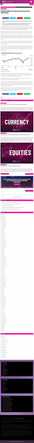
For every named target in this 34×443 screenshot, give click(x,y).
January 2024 (3, 258)
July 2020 (3, 327)
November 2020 (4, 320)
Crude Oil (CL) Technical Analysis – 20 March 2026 (9, 202)
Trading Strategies (5, 369)
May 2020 (3, 330)
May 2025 (3, 232)
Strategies (3, 349)
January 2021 (3, 317)
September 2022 (4, 284)
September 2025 (4, 226)
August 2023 (3, 266)
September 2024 (4, 245)
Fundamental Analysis (3, 103)
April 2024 (3, 253)
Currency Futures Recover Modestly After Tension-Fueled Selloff (11, 204)
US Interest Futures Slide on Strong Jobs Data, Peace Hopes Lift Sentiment (12, 207)
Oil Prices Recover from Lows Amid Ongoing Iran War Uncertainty (11, 209)
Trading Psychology (4, 352)
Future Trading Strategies (12, 97)
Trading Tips (4, 371)
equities (6, 73)
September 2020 (4, 323)
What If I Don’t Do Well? (6, 407)
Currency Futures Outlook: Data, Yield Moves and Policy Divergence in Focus (15, 134)
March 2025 (3, 235)
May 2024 (3, 252)
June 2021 (3, 309)
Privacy (17, 418)
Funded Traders (4, 342)
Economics (3, 339)
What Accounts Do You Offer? (7, 400)
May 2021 (3, 310)
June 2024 (3, 250)
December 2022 (4, 279)
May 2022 (3, 291)
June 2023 (3, 270)
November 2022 (4, 281)
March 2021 (3, 314)
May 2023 (3, 271)
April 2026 (3, 214)
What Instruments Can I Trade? (7, 405)
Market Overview (4, 347)
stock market (6, 98)
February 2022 (4, 296)
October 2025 (4, 224)
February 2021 (4, 315)
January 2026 (3, 219)
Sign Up (4, 391)
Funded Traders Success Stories (7, 410)
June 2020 (3, 328)
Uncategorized (4, 355)
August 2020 (3, 325)
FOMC (32, 83)
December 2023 (4, 260)
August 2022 (3, 286)
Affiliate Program (5, 388)
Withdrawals (3, 357)
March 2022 (3, 294)
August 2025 (3, 227)
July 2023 (3, 268)
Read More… (31, 109)
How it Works (4, 383)
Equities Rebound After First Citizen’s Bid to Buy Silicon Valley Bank (13, 104)
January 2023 (3, 278)
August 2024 (3, 247)
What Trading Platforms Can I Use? (8, 404)
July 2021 (3, 307)
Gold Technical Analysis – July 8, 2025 (5, 173)
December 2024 (4, 240)
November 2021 (4, 301)
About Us (4, 382)
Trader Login (4, 390)
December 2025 (4, 221)
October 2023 (4, 263)
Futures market (26, 97)
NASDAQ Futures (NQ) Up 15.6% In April (7, 205)
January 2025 (3, 239)
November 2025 (4, 222)
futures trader (30, 97)
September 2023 (4, 265)
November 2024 (4, 242)
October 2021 (4, 302)
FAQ (3, 385)
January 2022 (3, 297)
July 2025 (3, 229)
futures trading (3, 98)
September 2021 (4, 304)
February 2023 (4, 276)
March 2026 (3, 216)
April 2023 (3, 273)
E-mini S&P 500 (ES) (6, 97)
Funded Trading (4, 344)
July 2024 (3, 248)
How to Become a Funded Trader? (7, 399)
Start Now (17, 184)
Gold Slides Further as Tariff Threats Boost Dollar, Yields (29, 174)
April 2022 (3, 292)
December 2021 (4, 299)
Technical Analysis (4, 350)
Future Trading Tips (18, 97)
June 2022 (3, 289)
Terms (14, 418)
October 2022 (4, 283)
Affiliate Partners (21, 418)
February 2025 (4, 237)
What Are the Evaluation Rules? (7, 402)
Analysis (4, 366)
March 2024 (3, 255)
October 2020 (4, 322)
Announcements (4, 337)
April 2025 (3, 234)
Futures (22, 97)
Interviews (3, 345)
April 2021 (3, 312)
